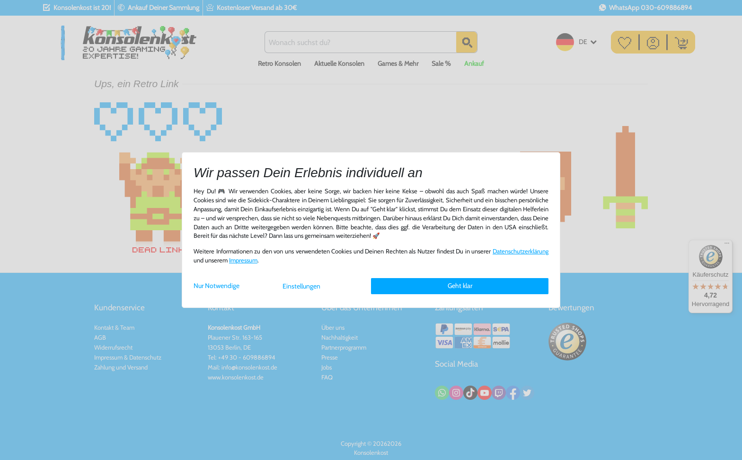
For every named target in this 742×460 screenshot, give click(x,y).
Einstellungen (301, 286)
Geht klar (460, 285)
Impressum (243, 260)
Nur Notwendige (216, 285)
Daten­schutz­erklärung (520, 251)
